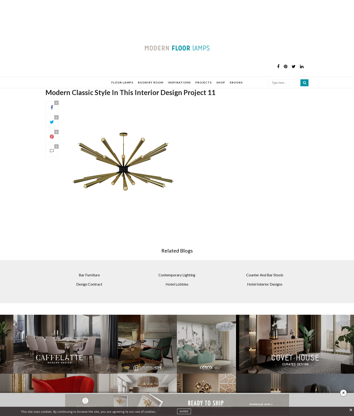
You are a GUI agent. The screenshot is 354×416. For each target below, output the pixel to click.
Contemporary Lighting (176, 258)
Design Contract (89, 268)
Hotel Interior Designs (264, 268)
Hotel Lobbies (177, 268)
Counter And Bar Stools (264, 258)
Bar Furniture (89, 258)
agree (184, 411)
